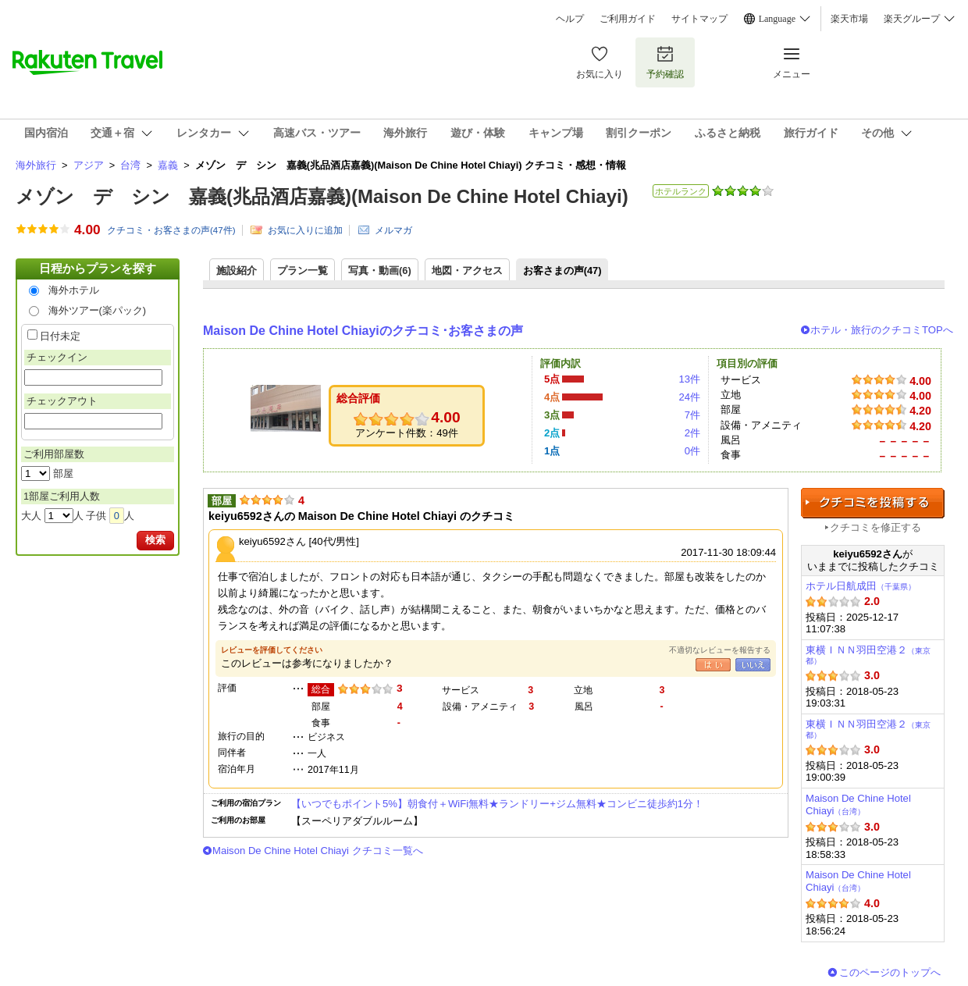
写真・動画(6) (379, 270)
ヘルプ (570, 18)
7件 (692, 415)
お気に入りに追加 (305, 230)
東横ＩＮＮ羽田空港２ (868, 654)
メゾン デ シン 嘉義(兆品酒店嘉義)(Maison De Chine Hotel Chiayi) (322, 196)
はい (713, 664)
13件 (689, 379)
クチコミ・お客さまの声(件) (171, 230)
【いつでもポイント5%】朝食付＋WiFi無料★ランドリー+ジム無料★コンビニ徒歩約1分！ (497, 804)
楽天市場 (849, 18)
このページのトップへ (890, 972)
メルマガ (393, 230)
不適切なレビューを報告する (719, 650)
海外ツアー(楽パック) (97, 310)
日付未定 (60, 336)
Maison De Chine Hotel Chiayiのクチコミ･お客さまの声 (363, 330)
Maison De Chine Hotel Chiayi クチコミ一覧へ (317, 850)
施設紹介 (236, 270)
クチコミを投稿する (873, 503)
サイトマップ (699, 18)
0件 (692, 451)
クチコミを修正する (875, 527)
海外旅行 (36, 165)
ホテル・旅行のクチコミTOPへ (881, 330)
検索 (155, 540)
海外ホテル (73, 290)
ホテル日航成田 (861, 586)
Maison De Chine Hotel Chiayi (858, 804)
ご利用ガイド (628, 18)
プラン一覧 (302, 270)
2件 (692, 433)
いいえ (752, 664)
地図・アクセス (467, 270)
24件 (689, 397)
